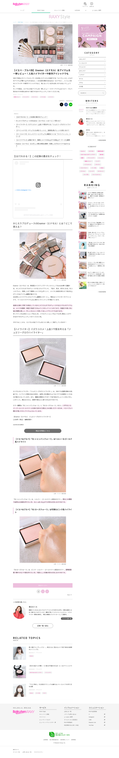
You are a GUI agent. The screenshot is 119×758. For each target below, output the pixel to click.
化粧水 (102, 168)
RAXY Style (40, 10)
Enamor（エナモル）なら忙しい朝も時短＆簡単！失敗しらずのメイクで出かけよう (43, 145)
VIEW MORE (102, 140)
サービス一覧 (16, 752)
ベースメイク (83, 63)
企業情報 (45, 739)
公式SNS (77, 10)
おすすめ (91, 151)
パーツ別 (38, 693)
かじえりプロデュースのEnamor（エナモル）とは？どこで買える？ (38, 121)
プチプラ (97, 164)
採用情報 (73, 739)
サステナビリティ (38, 752)
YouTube (91, 725)
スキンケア (82, 59)
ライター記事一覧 (66, 618)
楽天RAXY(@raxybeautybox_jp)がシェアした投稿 (38, 215)
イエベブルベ (34, 97)
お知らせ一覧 (67, 711)
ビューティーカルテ (44, 719)
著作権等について (64, 739)
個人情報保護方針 (54, 739)
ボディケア (82, 71)
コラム (81, 82)
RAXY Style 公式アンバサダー (36, 672)
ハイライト (51, 97)
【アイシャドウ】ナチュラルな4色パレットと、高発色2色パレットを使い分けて (42, 130)
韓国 (82, 158)
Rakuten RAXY (21, 4)
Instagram (91, 717)
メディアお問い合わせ (70, 714)
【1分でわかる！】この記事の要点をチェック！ (32, 117)
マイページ (42, 717)
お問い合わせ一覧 (26, 752)
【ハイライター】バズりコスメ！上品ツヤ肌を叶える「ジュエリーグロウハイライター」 (43, 125)
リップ (97, 161)
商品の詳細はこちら (43, 431)
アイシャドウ (26, 97)
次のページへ (42, 585)
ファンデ (91, 171)
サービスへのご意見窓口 (70, 719)
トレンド (101, 158)
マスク (44, 693)
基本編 (101, 154)
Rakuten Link (92, 722)
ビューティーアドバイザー (46, 722)
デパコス (83, 171)
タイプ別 (86, 174)
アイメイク (20, 94)
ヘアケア (81, 75)
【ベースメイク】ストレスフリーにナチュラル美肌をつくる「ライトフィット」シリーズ (43, 135)
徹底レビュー (17, 97)
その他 (81, 86)
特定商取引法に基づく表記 (71, 725)
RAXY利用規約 (68, 722)
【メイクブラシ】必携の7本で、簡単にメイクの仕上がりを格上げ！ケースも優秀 (43, 140)
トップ (22, 10)
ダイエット (101, 171)
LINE (90, 719)
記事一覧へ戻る (42, 626)
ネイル (81, 79)
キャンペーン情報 (59, 10)
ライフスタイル (96, 174)
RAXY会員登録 (93, 711)
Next (69, 595)
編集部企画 (100, 151)
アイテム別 (43, 97)
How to (31, 656)
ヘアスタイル (87, 164)
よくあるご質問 (96, 10)
